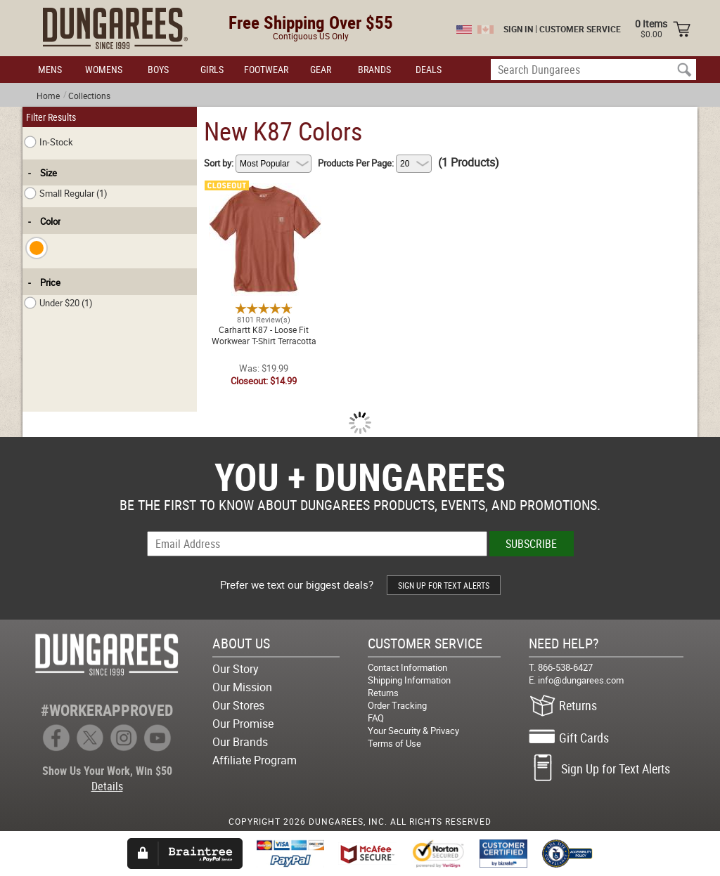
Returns (383, 692)
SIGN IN (518, 28)
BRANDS (374, 69)
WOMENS (103, 69)
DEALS (429, 69)
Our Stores (238, 705)
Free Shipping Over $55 (311, 22)
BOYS (158, 69)
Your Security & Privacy (413, 730)
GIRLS (212, 69)
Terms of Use (394, 743)
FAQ (376, 718)
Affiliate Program (254, 760)
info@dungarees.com (581, 680)
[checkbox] (36, 248)
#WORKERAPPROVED (107, 710)
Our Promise (243, 723)
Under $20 (58, 302)
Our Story (235, 668)
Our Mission (242, 687)
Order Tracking (397, 705)
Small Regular (66, 193)
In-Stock (48, 142)
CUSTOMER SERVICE (580, 28)
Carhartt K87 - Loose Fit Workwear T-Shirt (264, 192)
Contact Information (407, 667)
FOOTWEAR (266, 69)
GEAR (320, 69)
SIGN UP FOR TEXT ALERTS (443, 585)
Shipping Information (409, 680)
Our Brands (240, 742)
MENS (50, 69)
